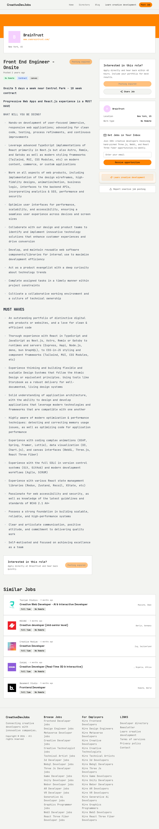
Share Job (127, 91)
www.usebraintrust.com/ (36, 39)
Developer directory (134, 723)
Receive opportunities (127, 162)
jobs (59, 728)
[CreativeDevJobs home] (19, 5)
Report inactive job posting (127, 189)
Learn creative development (120, 4)
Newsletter (127, 727)
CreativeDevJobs (18, 717)
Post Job (145, 4)
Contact (125, 747)
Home (71, 4)
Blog (97, 4)
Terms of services (132, 739)
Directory (84, 4)
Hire (97, 728)
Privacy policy (130, 743)
